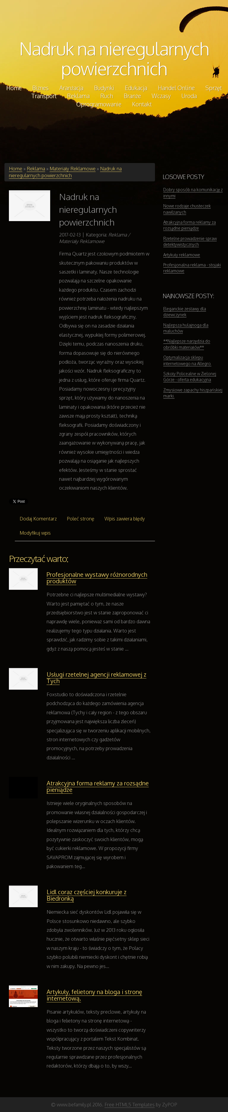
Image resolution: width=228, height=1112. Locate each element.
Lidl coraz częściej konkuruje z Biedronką (86, 895)
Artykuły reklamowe (181, 254)
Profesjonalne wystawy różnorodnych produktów (97, 578)
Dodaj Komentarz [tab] (38, 519)
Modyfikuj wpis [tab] (35, 533)
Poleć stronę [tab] (80, 519)
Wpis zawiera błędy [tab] (124, 519)
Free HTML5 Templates (129, 1105)
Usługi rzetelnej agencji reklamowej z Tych (96, 677)
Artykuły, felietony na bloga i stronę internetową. (94, 995)
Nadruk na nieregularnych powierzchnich (114, 58)
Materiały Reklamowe (73, 169)
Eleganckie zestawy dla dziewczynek (184, 311)
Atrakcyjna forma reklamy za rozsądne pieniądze (98, 786)
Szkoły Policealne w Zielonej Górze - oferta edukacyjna (189, 376)
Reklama (36, 169)
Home (15, 169)
